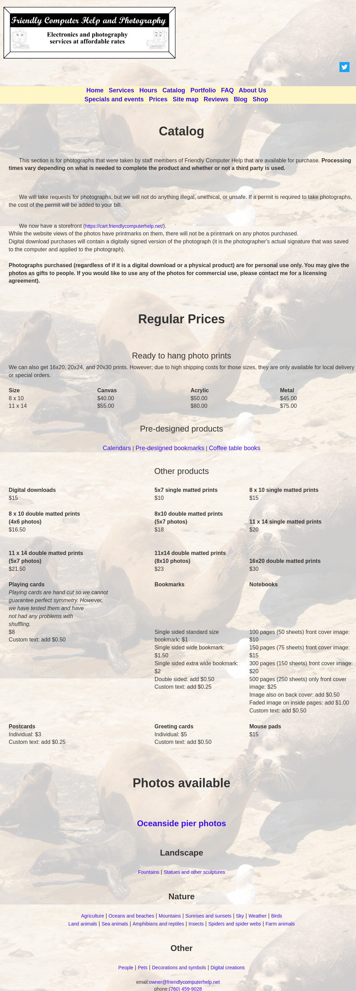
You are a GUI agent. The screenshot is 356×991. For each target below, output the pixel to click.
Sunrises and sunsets (208, 916)
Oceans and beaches (131, 916)
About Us (252, 90)
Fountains (148, 872)
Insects (195, 924)
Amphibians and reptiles (158, 924)
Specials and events (114, 99)
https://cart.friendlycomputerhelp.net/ (124, 226)
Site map (186, 99)
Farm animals (280, 924)
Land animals (83, 924)
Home (95, 90)
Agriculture (92, 916)
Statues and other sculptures (194, 872)
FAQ (227, 90)
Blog (241, 99)
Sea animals (115, 924)
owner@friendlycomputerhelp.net (184, 982)
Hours (148, 90)
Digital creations (227, 967)
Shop (260, 99)
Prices (158, 99)
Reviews (216, 99)
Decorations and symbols (179, 967)
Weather (258, 916)
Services (121, 90)
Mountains (170, 916)
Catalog (174, 90)
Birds (276, 916)
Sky (240, 916)
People (126, 967)
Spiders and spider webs (234, 924)
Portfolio (203, 90)
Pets (142, 967)
